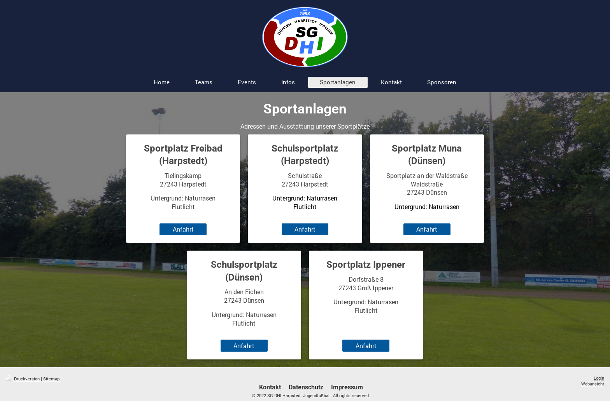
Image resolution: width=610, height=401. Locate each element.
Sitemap (51, 379)
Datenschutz (306, 387)
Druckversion (23, 379)
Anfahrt (183, 229)
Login (599, 378)
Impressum (347, 387)
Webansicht (592, 384)
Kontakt (270, 387)
